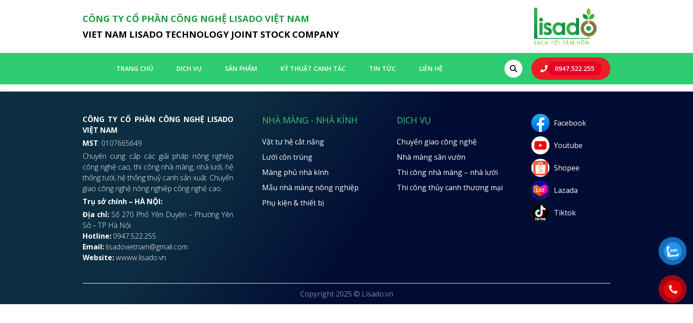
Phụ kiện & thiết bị (293, 203)
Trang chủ (134, 68)
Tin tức (382, 68)
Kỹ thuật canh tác (313, 68)
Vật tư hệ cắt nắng (293, 142)
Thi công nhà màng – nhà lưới (447, 172)
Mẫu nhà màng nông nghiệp (310, 187)
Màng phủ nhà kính (295, 172)
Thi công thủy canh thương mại (450, 187)
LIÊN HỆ (431, 68)
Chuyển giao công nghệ (437, 142)
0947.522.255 (574, 68)
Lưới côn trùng (287, 157)
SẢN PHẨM (241, 68)
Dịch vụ (189, 68)
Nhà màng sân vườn (431, 157)
